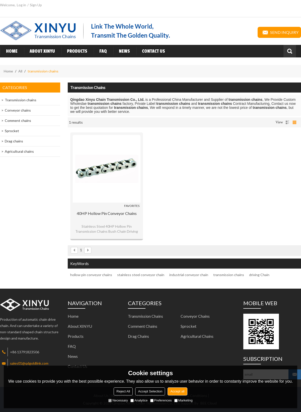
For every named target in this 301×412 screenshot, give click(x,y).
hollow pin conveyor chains (91, 275)
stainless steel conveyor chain (140, 275)
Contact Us (150, 51)
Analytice (139, 400)
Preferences (161, 400)
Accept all (177, 391)
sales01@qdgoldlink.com (29, 363)
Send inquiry (279, 32)
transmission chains (228, 275)
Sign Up (36, 5)
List (287, 122)
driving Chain (259, 275)
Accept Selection (150, 391)
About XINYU (39, 51)
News (121, 51)
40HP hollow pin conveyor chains (107, 213)
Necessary (118, 400)
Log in (21, 5)
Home (9, 51)
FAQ (100, 51)
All (20, 71)
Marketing (183, 400)
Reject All (123, 391)
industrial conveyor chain (188, 275)
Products (74, 51)
